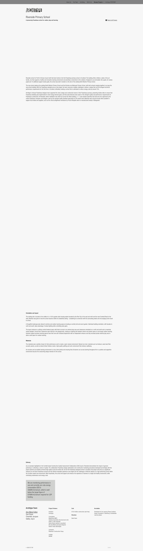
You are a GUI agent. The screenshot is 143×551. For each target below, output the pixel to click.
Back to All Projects (112, 20)
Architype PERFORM (110, 2)
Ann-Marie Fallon (31, 512)
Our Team (75, 2)
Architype (34, 10)
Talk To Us (89, 2)
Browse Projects (98, 2)
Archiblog (82, 2)
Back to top (30, 547)
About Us (68, 2)
